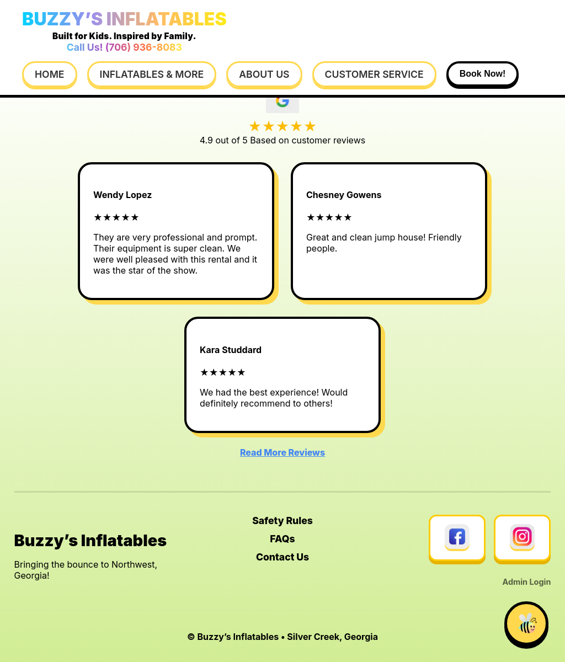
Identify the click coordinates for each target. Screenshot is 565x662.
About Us (264, 74)
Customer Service (374, 74)
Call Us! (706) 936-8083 (124, 47)
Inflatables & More (152, 74)
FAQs (282, 538)
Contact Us (282, 557)
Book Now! (483, 73)
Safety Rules (282, 520)
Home (50, 74)
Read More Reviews (282, 452)
